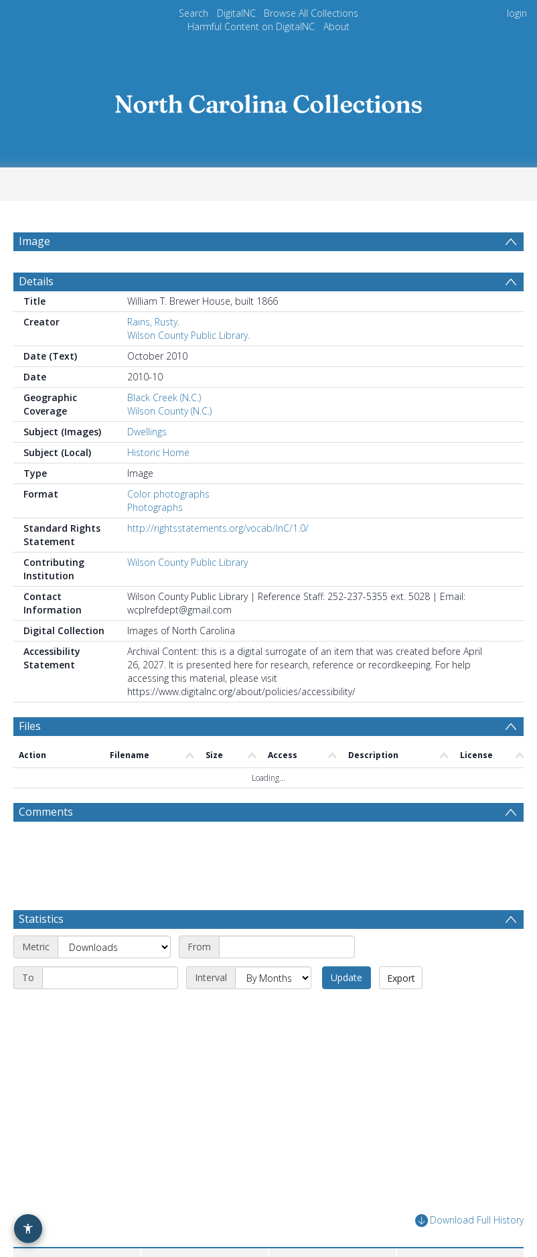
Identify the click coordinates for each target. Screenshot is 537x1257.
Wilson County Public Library (187, 562)
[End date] (110, 977)
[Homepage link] (268, 100)
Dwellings (147, 431)
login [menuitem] (517, 13)
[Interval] (273, 977)
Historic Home (158, 452)
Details (36, 281)
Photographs (155, 507)
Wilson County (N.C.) (169, 410)
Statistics (41, 918)
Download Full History (469, 1220)
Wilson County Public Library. (188, 335)
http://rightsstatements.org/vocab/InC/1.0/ (218, 528)
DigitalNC (236, 13)
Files (30, 726)
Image (34, 241)
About (336, 26)
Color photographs (168, 494)
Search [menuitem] (193, 13)
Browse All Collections (311, 13)
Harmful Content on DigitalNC (251, 26)
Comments (46, 811)
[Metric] (114, 947)
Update (346, 977)
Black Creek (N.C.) (164, 397)
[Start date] (287, 947)
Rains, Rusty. (153, 321)
